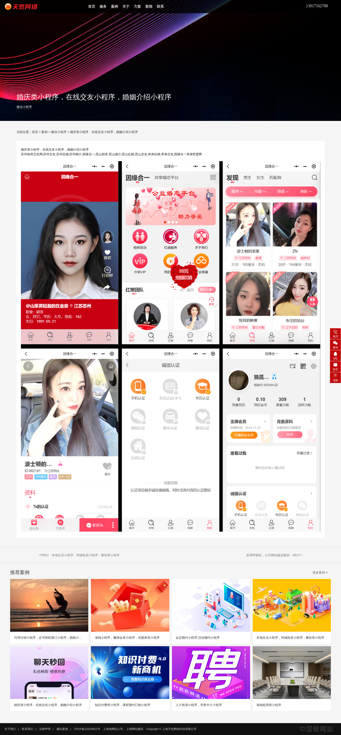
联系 (160, 6)
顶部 (335, 377)
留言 (335, 366)
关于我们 (10, 729)
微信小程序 (24, 107)
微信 (335, 344)
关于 (125, 6)
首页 (91, 6)
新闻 (148, 6)
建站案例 (62, 729)
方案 (137, 6)
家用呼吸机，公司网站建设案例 (267, 555)
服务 (103, 6)
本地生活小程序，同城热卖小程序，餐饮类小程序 (86, 555)
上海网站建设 (134, 729)
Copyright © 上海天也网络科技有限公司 (171, 729)
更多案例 (320, 572)
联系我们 (27, 729)
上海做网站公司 (113, 729)
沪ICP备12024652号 (87, 729)
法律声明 (45, 729)
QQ (335, 355)
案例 (114, 6)
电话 (335, 333)
